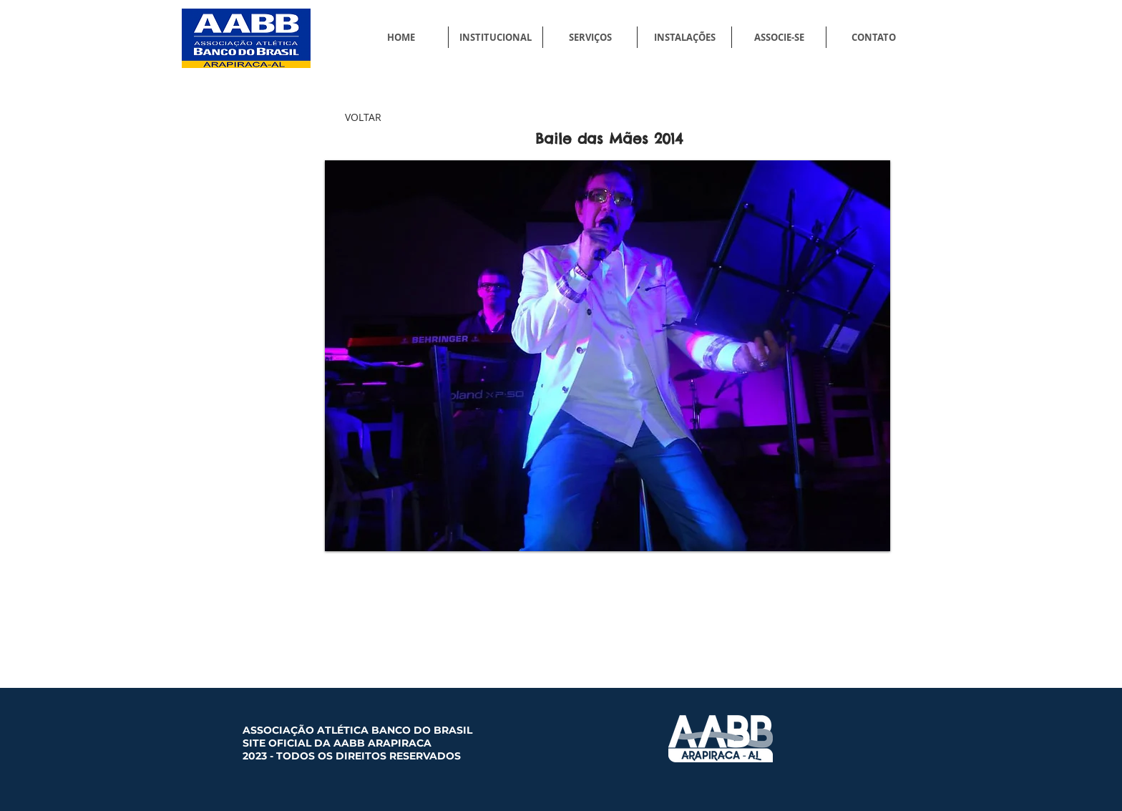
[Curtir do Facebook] (784, 595)
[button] (607, 355)
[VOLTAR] (362, 117)
